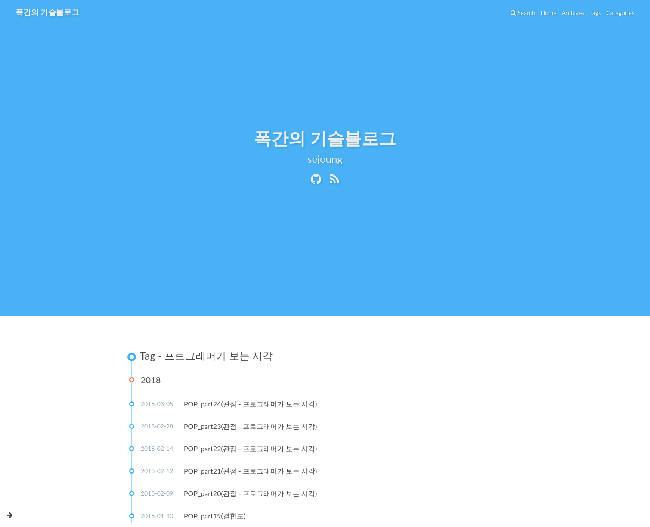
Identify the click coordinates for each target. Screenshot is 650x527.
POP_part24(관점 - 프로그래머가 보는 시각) (250, 404)
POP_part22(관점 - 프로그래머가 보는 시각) (250, 448)
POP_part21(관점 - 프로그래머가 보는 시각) (250, 471)
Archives (573, 12)
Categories (620, 12)
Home (548, 12)
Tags (595, 12)
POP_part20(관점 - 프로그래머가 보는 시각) (250, 493)
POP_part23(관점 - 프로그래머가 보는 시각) (250, 426)
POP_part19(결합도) (214, 516)
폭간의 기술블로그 (47, 12)
